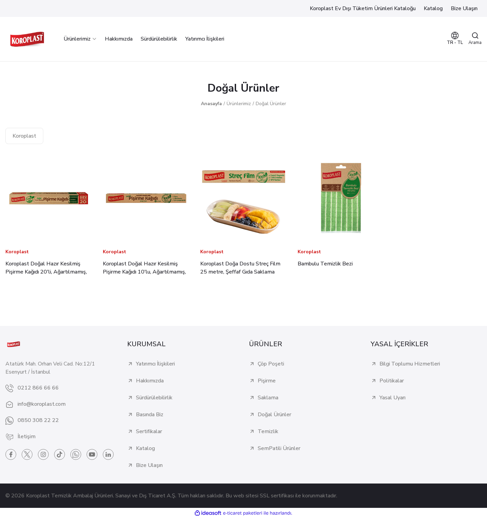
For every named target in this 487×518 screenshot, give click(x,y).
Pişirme (267, 380)
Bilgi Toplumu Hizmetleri (409, 364)
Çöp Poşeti (271, 364)
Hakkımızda (150, 380)
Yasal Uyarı (392, 397)
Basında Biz (149, 414)
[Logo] (27, 39)
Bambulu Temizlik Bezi (325, 263)
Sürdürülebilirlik (154, 397)
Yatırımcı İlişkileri (155, 364)
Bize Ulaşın (149, 465)
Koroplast (17, 252)
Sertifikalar (149, 431)
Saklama (268, 397)
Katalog (145, 448)
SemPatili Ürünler (279, 448)
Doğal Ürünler (271, 103)
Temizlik (268, 431)
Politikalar (391, 380)
